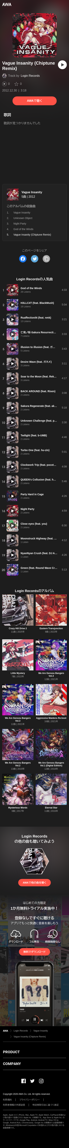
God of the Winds (23, 229)
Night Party (19, 223)
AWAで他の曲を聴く (34, 882)
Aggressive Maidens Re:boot (51, 718)
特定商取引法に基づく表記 (46, 1105)
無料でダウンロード (34, 951)
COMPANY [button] (12, 1064)
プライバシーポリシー (29, 1099)
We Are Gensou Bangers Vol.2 (18, 764)
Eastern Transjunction (51, 628)
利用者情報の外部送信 (14, 1105)
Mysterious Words (17, 807)
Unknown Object (22, 218)
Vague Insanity (32, 192)
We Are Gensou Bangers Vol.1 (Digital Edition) (51, 764)
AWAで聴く (34, 100)
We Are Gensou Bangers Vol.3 (51, 674)
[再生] (62, 64)
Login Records (30, 75)
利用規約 (7, 1099)
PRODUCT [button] (11, 1052)
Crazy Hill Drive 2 (18, 628)
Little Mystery (18, 673)
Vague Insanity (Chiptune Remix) (30, 1036)
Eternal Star (51, 807)
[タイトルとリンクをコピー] (46, 258)
